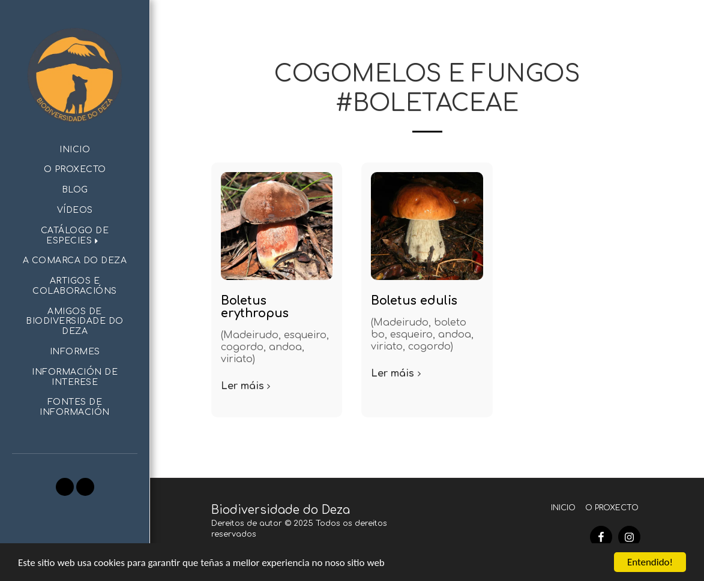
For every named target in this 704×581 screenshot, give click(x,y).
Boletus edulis (414, 300)
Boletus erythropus (255, 307)
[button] (74, 236)
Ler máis (247, 386)
